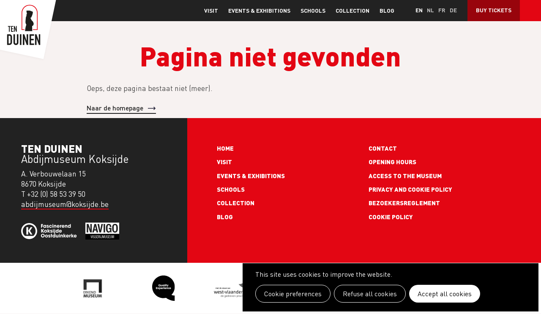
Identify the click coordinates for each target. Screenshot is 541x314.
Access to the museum (405, 175)
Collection (352, 10)
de (453, 10)
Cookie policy (391, 216)
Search (530, 10)
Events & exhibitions (259, 10)
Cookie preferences (293, 293)
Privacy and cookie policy (410, 189)
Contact (383, 148)
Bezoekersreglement (404, 203)
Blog (387, 10)
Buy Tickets (493, 10)
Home (225, 148)
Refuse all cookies (370, 293)
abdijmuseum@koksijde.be (65, 204)
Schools (313, 10)
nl (430, 10)
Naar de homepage (115, 108)
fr (441, 10)
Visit (211, 10)
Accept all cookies (445, 293)
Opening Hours (392, 161)
